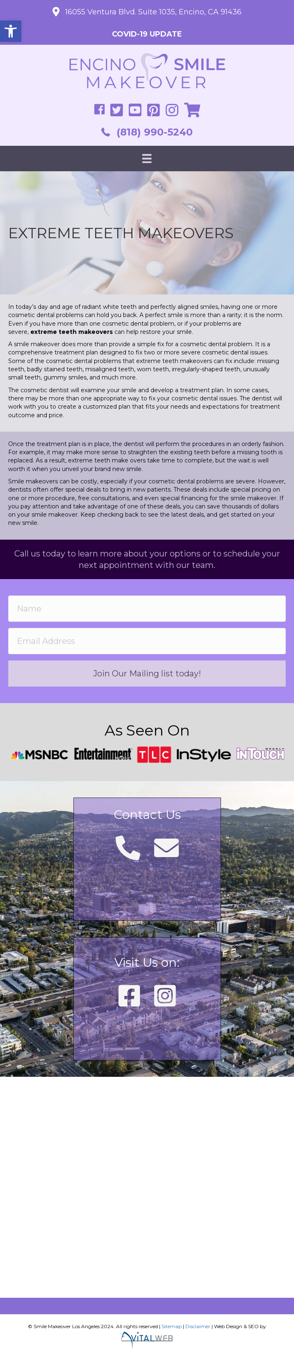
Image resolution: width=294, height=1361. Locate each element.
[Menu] (146, 158)
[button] (10, 31)
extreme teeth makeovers (174, 361)
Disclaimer (197, 1326)
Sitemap (172, 1326)
